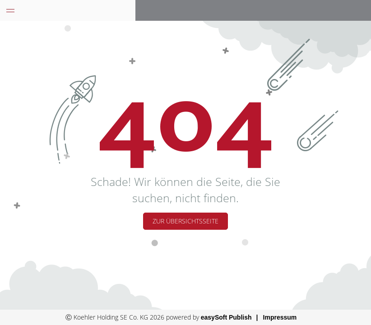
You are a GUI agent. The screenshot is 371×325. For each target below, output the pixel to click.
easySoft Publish (226, 317)
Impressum (280, 317)
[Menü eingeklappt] (10, 10)
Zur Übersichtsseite (185, 221)
